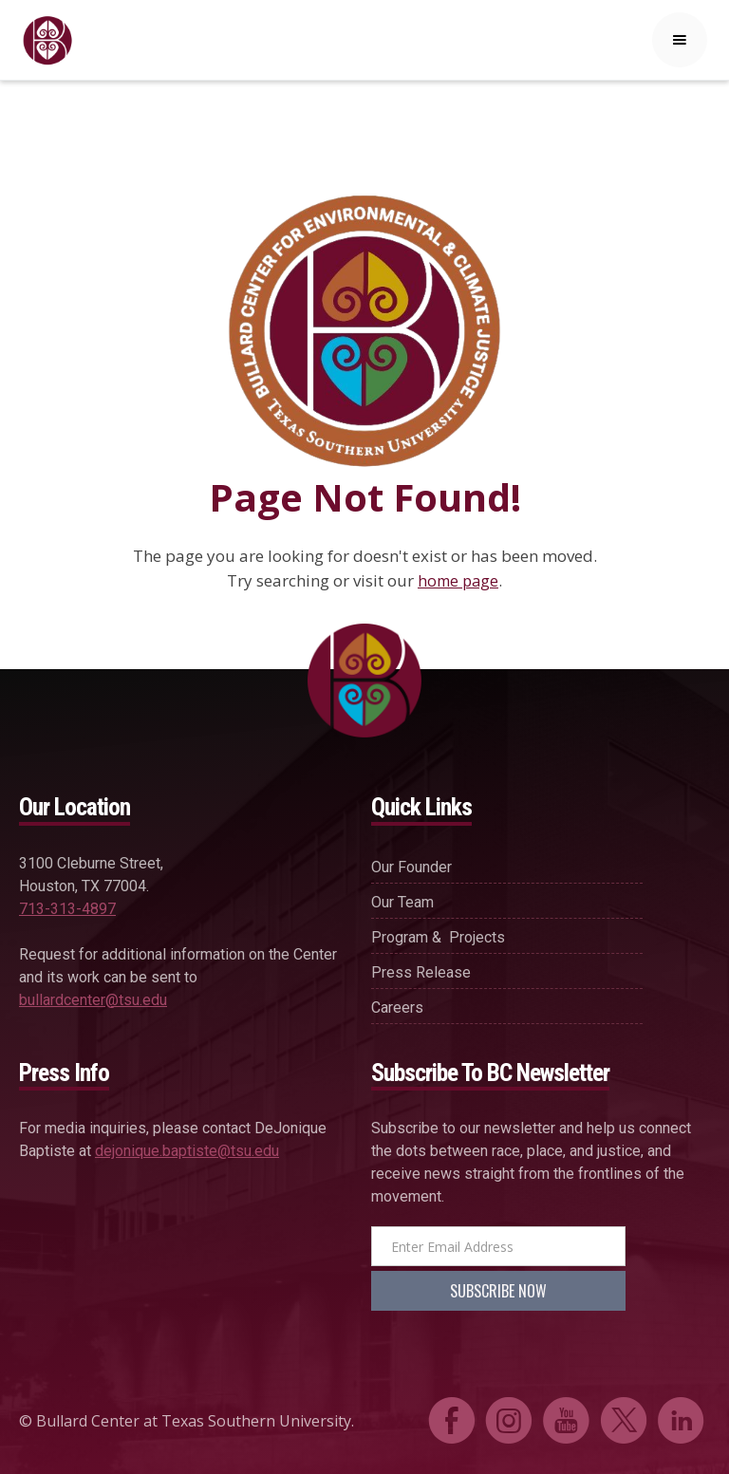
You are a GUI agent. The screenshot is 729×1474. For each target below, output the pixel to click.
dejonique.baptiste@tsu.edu (187, 1151)
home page (458, 580)
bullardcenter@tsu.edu (93, 1000)
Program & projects (438, 937)
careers (397, 1007)
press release (421, 972)
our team (402, 902)
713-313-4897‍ (67, 909)
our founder (411, 867)
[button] (679, 39)
